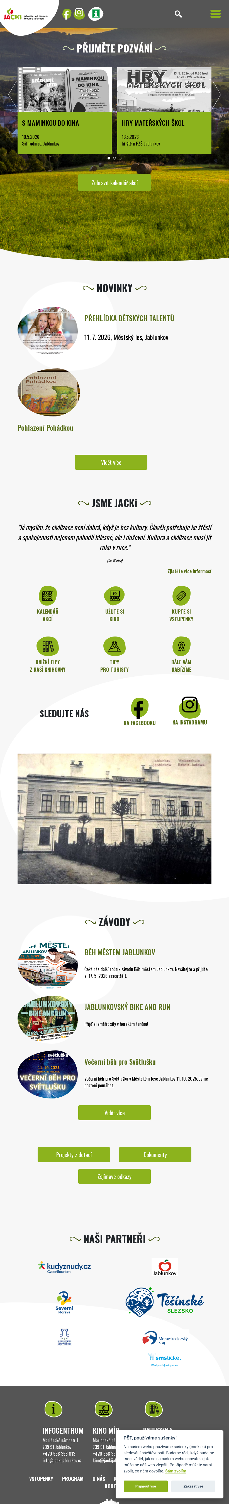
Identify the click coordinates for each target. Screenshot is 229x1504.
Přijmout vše (145, 1486)
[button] (109, 158)
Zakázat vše (193, 1486)
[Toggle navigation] (216, 13)
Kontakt (114, 1486)
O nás (98, 1478)
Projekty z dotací (74, 1154)
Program (73, 1478)
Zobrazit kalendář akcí (115, 182)
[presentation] (12, 96)
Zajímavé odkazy (114, 1176)
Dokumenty (155, 1154)
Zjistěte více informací (189, 571)
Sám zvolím (175, 1471)
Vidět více (111, 462)
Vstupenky (41, 1478)
